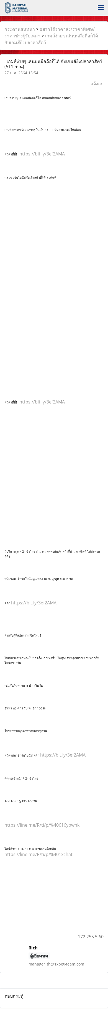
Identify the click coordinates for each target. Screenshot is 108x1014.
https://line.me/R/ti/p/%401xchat (38, 854)
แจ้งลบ (97, 84)
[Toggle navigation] (101, 8)
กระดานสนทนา (19, 29)
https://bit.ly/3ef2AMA (42, 154)
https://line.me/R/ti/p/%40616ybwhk (41, 825)
